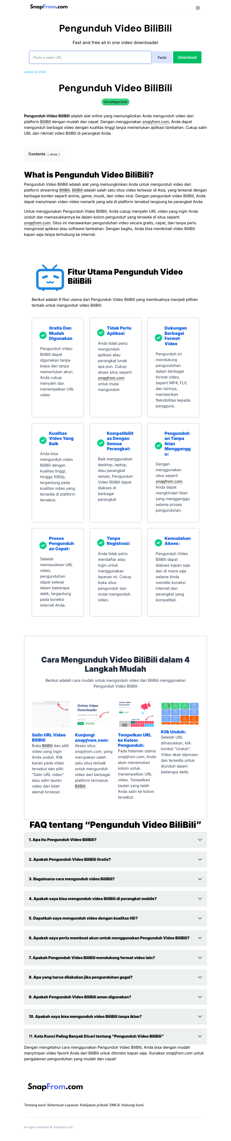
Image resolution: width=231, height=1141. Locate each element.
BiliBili (45, 121)
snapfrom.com (155, 121)
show (53, 154)
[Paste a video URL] (90, 57)
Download (187, 57)
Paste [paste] (162, 57)
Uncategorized (115, 102)
